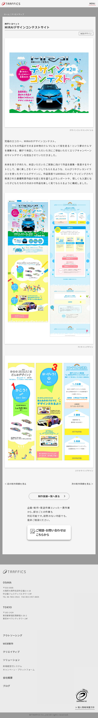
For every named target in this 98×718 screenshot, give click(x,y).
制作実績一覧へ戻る (49, 496)
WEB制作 (8, 643)
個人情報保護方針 (86, 707)
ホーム (6, 14)
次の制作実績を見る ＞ (82, 483)
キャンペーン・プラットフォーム (19, 669)
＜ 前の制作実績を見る (15, 483)
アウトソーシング (12, 635)
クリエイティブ (17, 14)
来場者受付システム (12, 666)
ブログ (6, 686)
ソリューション (11, 660)
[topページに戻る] (11, 4)
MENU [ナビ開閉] (92, 3)
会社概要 (8, 677)
